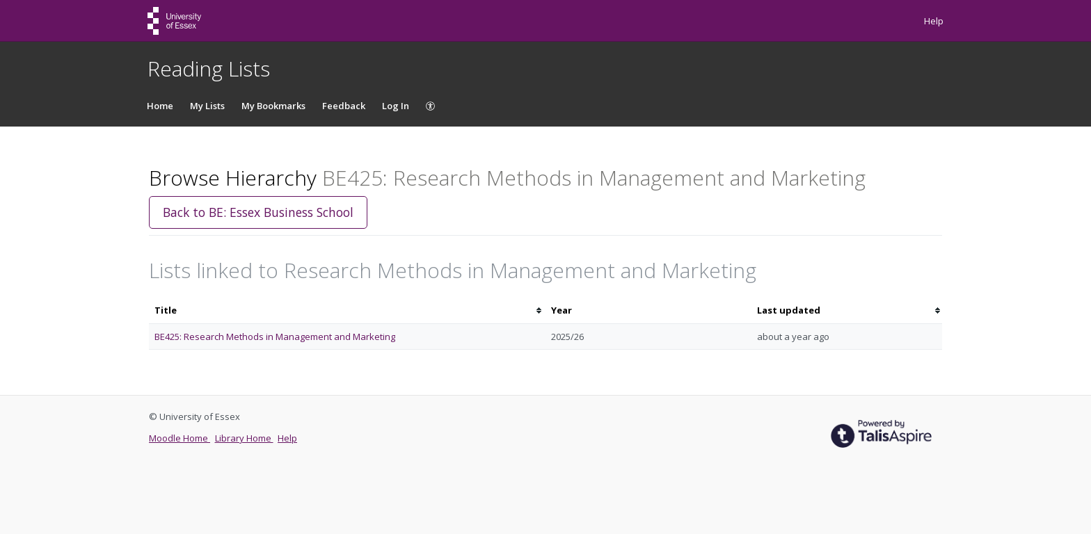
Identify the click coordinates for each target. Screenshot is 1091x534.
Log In (395, 105)
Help (933, 21)
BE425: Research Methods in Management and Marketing (274, 336)
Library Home (244, 438)
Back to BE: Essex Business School (258, 212)
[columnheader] (347, 310)
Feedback (343, 105)
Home (160, 105)
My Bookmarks (273, 105)
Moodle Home (179, 438)
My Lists (207, 105)
